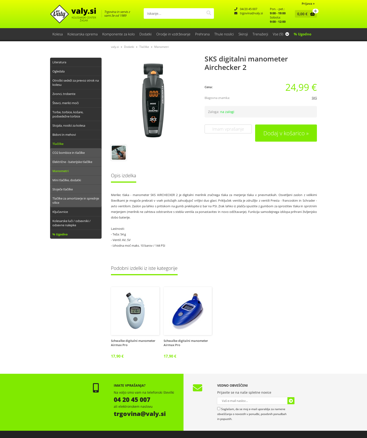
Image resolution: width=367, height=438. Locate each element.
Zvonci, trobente (63, 94)
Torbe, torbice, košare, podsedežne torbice (67, 114)
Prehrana (202, 34)
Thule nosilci (224, 34)
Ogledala (58, 71)
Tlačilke (57, 144)
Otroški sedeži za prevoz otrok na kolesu (75, 82)
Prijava (308, 3)
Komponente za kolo (118, 34)
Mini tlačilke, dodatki (66, 180)
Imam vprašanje (228, 129)
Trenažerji (260, 34)
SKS (314, 98)
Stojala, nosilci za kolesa (68, 125)
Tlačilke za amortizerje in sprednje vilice (75, 200)
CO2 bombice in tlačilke (68, 153)
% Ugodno (302, 34)
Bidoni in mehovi (64, 134)
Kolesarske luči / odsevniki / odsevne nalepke (71, 223)
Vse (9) (281, 34)
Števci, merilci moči (65, 103)
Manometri (60, 171)
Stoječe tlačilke (62, 189)
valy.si (115, 47)
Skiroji (243, 34)
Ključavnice (60, 212)
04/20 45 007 (248, 9)
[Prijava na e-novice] (290, 400)
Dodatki (145, 34)
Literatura (59, 62)
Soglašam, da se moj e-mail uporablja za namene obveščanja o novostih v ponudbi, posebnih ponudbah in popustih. (251, 414)
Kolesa (57, 34)
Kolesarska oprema (82, 34)
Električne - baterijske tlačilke (72, 162)
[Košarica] (305, 14)
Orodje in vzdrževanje (173, 34)
